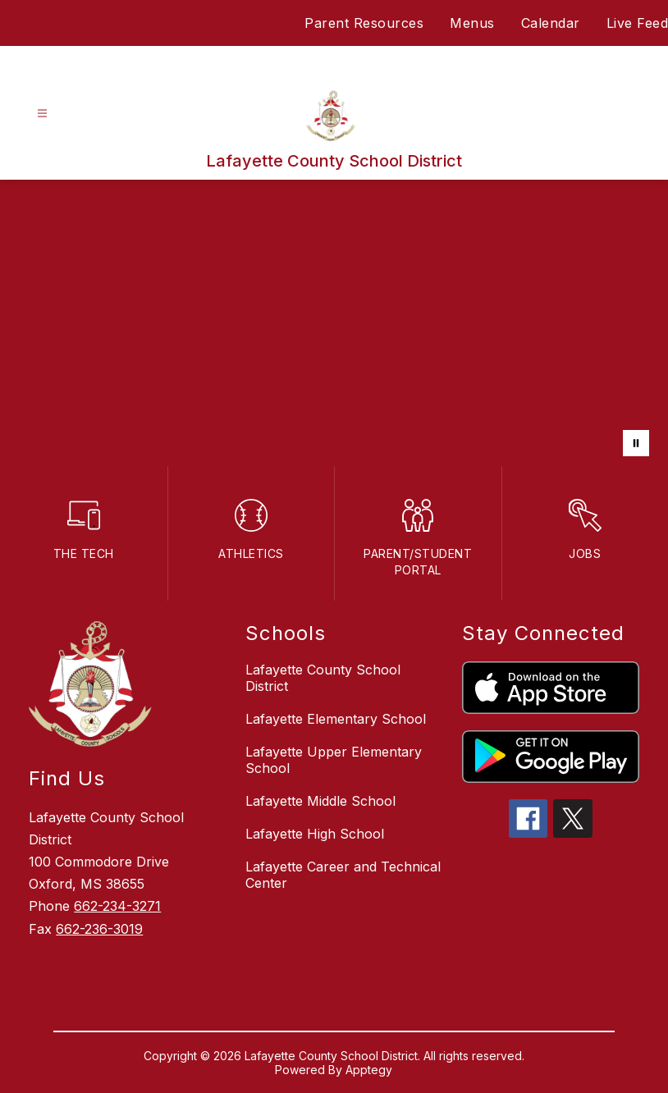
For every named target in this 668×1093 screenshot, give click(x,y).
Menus (472, 23)
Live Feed (637, 23)
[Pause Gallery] (636, 443)
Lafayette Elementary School (335, 719)
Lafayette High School (314, 833)
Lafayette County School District (322, 677)
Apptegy (368, 1070)
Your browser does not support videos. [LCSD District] (334, 323)
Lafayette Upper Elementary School (333, 759)
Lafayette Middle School (320, 801)
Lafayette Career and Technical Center (343, 874)
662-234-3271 (117, 906)
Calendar (550, 23)
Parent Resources (363, 23)
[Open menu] (42, 113)
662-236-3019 (99, 929)
